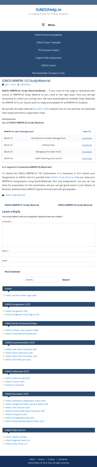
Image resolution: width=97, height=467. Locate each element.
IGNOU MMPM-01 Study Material (22, 205)
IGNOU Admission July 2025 (17, 378)
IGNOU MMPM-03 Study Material (75, 205)
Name (5, 251)
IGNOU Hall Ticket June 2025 (18, 359)
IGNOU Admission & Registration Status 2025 (25, 400)
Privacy (41, 459)
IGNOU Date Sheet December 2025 (21, 349)
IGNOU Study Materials (15, 195)
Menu (48, 24)
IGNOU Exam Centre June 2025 (19, 352)
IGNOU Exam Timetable (49, 42)
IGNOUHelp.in (48, 9)
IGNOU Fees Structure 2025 (17, 407)
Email (5, 260)
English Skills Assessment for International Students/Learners (48, 57)
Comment (7, 221)
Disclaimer (63, 459)
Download (87, 138)
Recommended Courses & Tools (48, 73)
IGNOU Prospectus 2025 (16, 414)
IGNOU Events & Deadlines (48, 34)
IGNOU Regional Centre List (17, 440)
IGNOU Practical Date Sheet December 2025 (25, 411)
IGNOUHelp (25, 84)
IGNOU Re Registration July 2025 (19, 417)
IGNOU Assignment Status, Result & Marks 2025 (26, 404)
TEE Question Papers (48, 50)
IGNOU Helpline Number (16, 437)
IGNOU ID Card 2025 (14, 385)
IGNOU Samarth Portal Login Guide (21, 295)
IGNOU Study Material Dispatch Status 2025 (24, 421)
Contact (51, 459)
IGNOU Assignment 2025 (16, 311)
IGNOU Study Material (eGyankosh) (21, 333)
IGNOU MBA (42, 108)
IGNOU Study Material (62, 177)
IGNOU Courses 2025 (14, 381)
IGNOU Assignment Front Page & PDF (22, 314)
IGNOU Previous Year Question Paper (22, 330)
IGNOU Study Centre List (16, 443)
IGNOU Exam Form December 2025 (21, 356)
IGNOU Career (48, 65)
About (32, 459)
